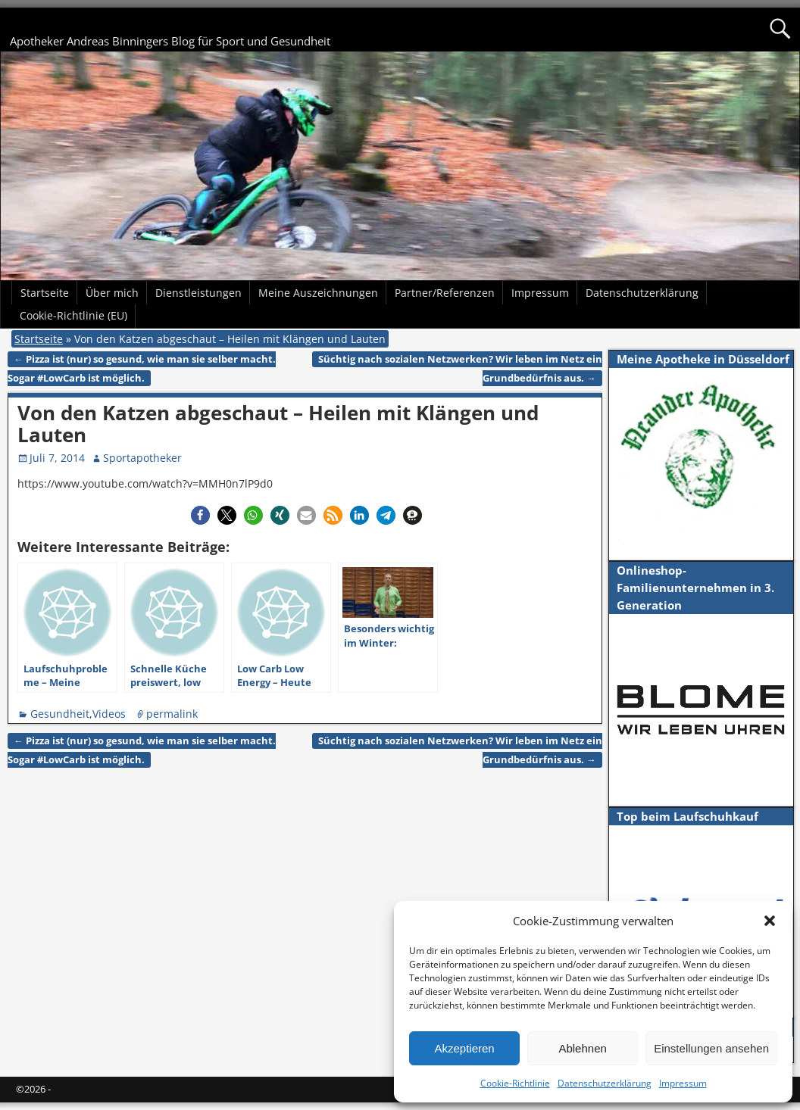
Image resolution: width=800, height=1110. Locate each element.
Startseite (44, 292)
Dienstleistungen (198, 292)
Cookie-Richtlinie (515, 1083)
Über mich (112, 292)
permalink (172, 713)
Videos (109, 713)
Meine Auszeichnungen (318, 292)
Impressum (683, 1083)
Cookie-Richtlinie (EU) (73, 315)
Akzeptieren (464, 1048)
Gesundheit (59, 713)
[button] (769, 920)
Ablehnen (582, 1048)
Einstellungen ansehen (711, 1048)
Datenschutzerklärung (605, 1083)
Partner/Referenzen (445, 292)
